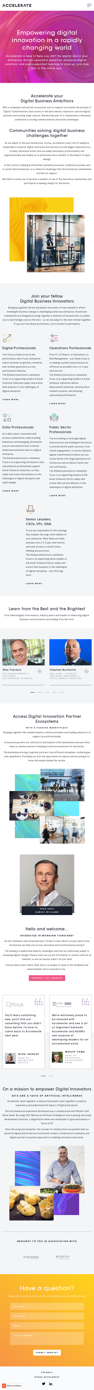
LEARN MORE (10, 400)
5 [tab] (61, 692)
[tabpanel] (23, 662)
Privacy (47, 1372)
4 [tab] (54, 692)
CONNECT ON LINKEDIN (47, 978)
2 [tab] (39, 692)
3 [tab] (47, 692)
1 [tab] (32, 692)
